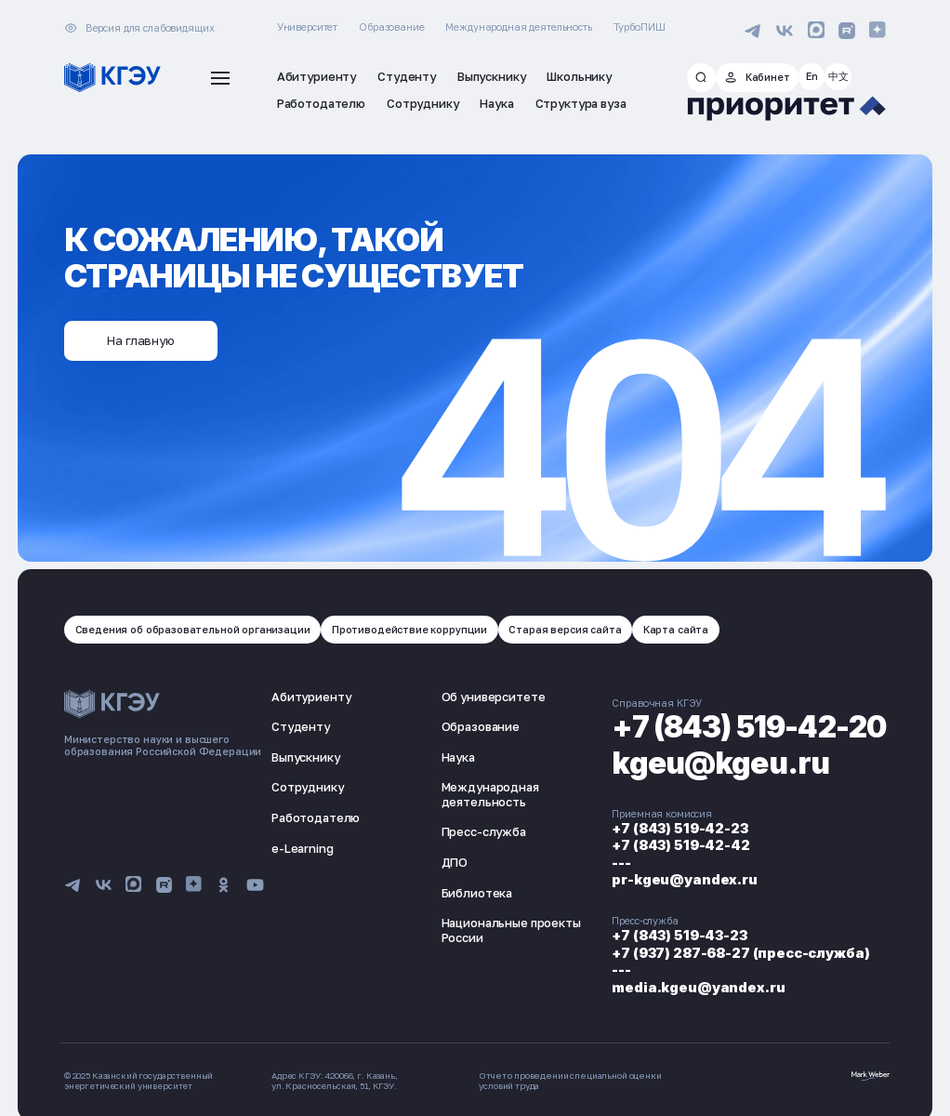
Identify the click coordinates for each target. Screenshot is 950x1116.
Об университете (490, 694)
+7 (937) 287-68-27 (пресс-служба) (734, 944)
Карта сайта (672, 627)
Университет (307, 26)
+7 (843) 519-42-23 (672, 826)
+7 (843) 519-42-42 (673, 842)
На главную (141, 338)
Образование (391, 26)
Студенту (300, 724)
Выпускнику (305, 755)
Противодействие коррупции (407, 627)
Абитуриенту (310, 694)
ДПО (451, 860)
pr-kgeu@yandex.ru (678, 875)
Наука (454, 755)
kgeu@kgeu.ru (715, 761)
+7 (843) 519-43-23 (672, 929)
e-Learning (302, 846)
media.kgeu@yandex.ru (691, 977)
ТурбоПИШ (640, 26)
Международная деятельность (518, 26)
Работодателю (315, 815)
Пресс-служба (480, 830)
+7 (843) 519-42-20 (746, 725)
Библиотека (473, 891)
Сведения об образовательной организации (191, 627)
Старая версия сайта (562, 627)
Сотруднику (307, 785)
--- (615, 858)
